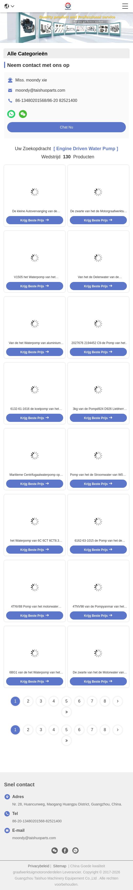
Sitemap (59, 866)
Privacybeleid (38, 866)
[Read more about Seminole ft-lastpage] (66, 740)
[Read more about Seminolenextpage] (117, 729)
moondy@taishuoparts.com (40, 90)
